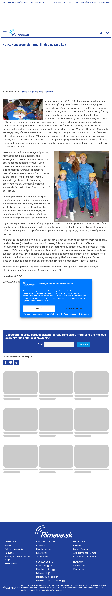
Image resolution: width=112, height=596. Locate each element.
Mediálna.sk (79, 565)
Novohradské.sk (44, 549)
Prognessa (78, 569)
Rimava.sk (41, 545)
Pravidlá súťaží (12, 563)
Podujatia (33, 2)
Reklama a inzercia (14, 549)
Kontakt (93, 2)
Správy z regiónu (29, 91)
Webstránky (68, 2)
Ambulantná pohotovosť (84, 553)
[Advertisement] (56, 67)
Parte (41, 2)
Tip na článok (42, 556)
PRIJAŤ (39, 308)
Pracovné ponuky (20, 2)
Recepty (49, 2)
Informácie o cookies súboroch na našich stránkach (42, 314)
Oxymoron (48, 91)
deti (40, 91)
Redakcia (9, 553)
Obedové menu (80, 549)
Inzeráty (7, 2)
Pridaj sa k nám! (82, 2)
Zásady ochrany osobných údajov (76, 314)
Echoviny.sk (41, 553)
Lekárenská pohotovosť (84, 556)
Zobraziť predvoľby (73, 308)
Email (40, 344)
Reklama (57, 2)
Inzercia (77, 545)
